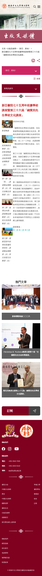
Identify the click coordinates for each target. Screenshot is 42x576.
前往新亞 (5, 548)
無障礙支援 (6, 557)
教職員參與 (8, 88)
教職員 (36, 494)
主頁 (3, 49)
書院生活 (5, 508)
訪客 (35, 503)
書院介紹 (5, 485)
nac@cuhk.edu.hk (15, 470)
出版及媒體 (11, 49)
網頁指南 (5, 543)
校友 (35, 499)
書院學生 (37, 489)
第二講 (21, 230)
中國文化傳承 (6, 489)
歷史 (3, 494)
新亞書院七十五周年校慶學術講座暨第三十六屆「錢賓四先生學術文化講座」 (20, 53)
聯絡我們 (5, 539)
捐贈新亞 (5, 517)
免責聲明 (5, 553)
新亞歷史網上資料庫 (9, 522)
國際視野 (5, 503)
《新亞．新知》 (24, 49)
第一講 (15, 230)
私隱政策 (5, 562)
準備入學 (37, 485)
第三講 (27, 230)
